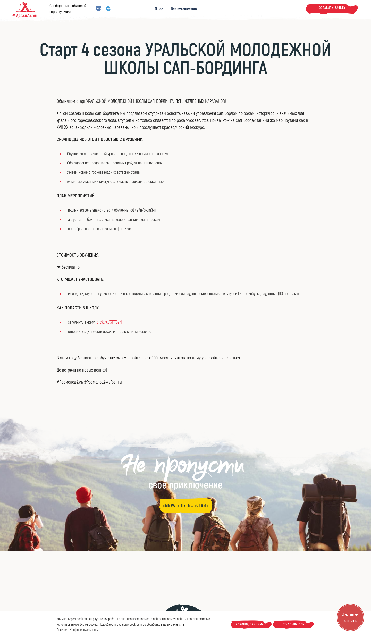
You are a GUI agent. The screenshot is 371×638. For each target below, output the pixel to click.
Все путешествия (184, 9)
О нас (159, 9)
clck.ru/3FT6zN (109, 322)
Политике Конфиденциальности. (78, 630)
